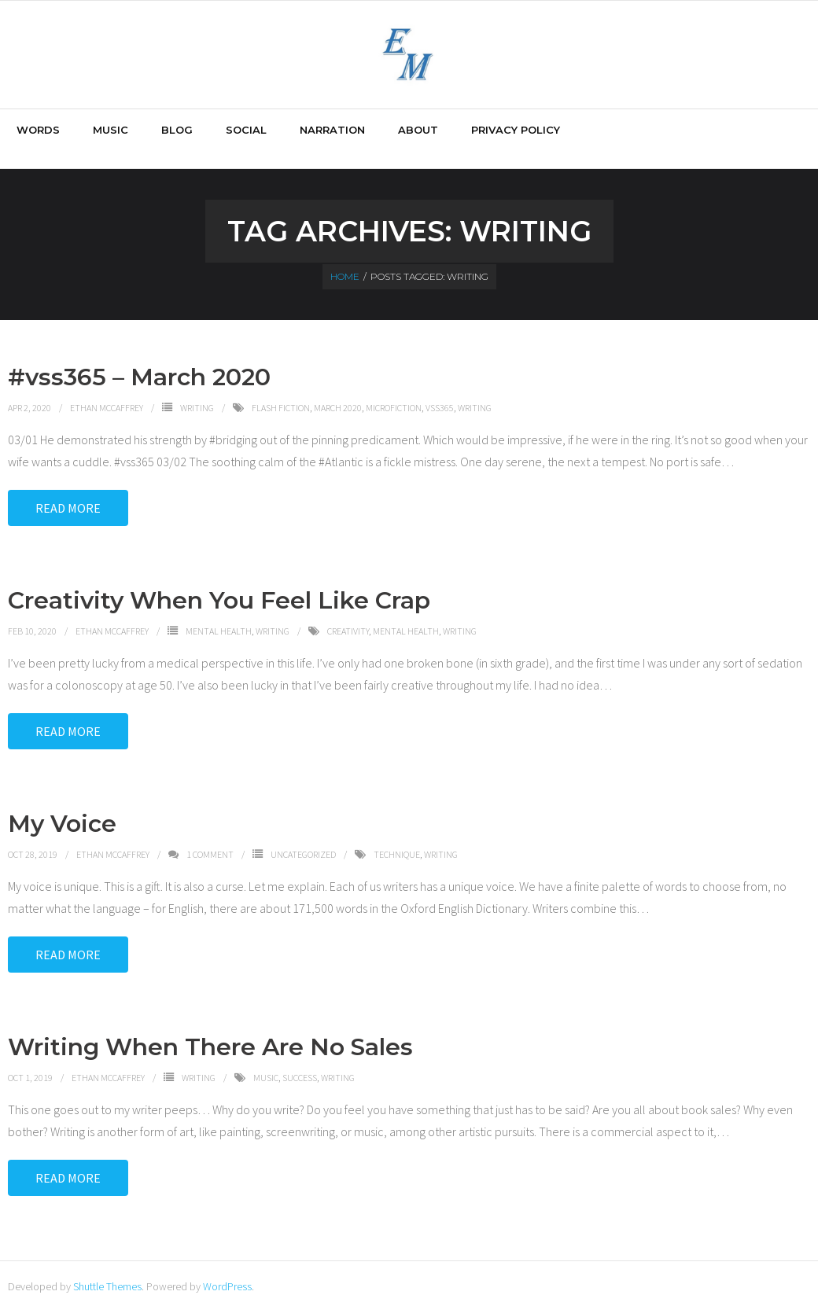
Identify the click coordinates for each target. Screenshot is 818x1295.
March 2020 (338, 390)
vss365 (440, 390)
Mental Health (219, 614)
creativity (348, 614)
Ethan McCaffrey (106, 390)
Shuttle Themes (107, 1269)
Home (344, 260)
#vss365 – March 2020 (139, 359)
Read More (68, 491)
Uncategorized (303, 837)
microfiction (394, 390)
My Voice (62, 806)
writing (475, 390)
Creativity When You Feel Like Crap (219, 583)
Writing (197, 390)
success (299, 1060)
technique (397, 837)
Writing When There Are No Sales (210, 1029)
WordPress (227, 1269)
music (265, 1060)
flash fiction (281, 390)
